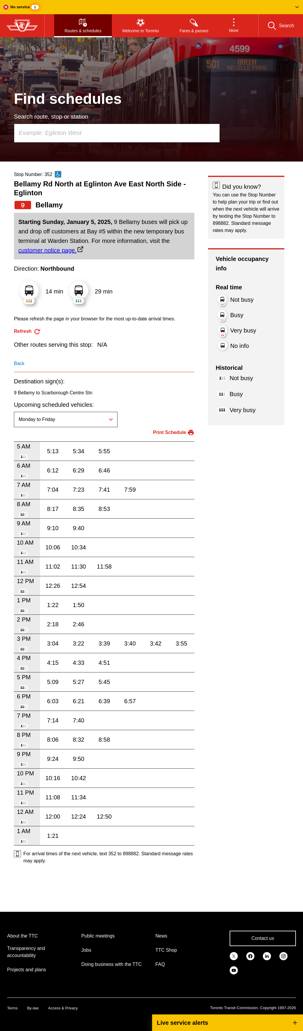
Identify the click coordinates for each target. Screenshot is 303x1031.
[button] (151, 7)
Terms (12, 1008)
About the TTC (22, 935)
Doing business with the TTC (111, 964)
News (161, 935)
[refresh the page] (27, 331)
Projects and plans (26, 969)
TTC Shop (166, 950)
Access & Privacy (63, 1008)
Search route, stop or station (51, 116)
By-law (32, 1008)
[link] (234, 955)
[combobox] (117, 133)
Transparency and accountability (26, 952)
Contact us (263, 938)
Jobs (86, 950)
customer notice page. (47, 250)
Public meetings (98, 935)
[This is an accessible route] (58, 174)
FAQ (160, 964)
